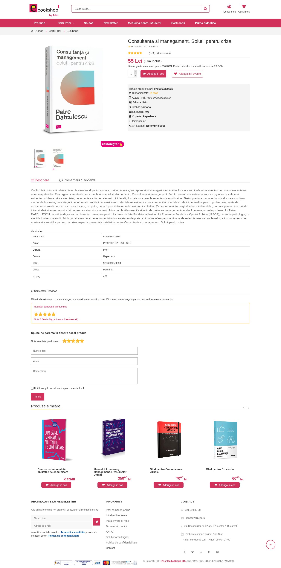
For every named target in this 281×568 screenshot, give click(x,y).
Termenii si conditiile (73, 532)
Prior (145, 102)
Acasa (39, 30)
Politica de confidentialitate (63, 535)
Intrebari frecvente (116, 515)
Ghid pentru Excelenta (220, 469)
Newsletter (111, 23)
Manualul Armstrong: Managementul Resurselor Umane (110, 472)
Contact (110, 547)
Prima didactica (205, 23)
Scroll (270, 544)
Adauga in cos (155, 73)
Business (72, 30)
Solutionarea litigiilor (117, 537)
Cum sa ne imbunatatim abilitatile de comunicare (53, 470)
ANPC (109, 531)
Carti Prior (64, 23)
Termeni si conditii (116, 526)
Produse (39, 23)
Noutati (89, 23)
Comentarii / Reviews (77, 180)
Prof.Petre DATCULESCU (145, 46)
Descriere (40, 180)
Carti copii (178, 23)
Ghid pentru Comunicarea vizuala (166, 470)
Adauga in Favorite (190, 73)
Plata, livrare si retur (117, 520)
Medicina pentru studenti (144, 23)
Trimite (37, 396)
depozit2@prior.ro (195, 518)
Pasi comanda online (118, 509)
